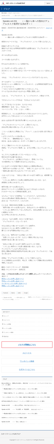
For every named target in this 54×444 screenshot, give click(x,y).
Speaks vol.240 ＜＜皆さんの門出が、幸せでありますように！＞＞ (21, 405)
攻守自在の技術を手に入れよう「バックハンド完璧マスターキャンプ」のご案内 (23, 401)
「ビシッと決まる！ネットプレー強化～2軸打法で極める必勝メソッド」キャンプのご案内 (26, 397)
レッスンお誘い (8, 328)
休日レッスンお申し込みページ (13, 279)
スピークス (7, 320)
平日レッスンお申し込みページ (13, 281)
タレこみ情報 (7, 324)
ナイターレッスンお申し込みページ (14, 283)
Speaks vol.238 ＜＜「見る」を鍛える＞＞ (14, 421)
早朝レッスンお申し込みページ (13, 286)
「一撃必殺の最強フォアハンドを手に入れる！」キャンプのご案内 (19, 389)
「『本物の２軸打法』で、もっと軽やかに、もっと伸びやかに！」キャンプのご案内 (24, 393)
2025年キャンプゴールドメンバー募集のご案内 (14, 417)
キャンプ (6, 316)
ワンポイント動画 (8, 332)
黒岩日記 (6, 336)
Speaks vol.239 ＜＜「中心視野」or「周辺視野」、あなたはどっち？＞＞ (22, 409)
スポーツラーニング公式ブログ (24, 440)
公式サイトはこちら (27, 370)
